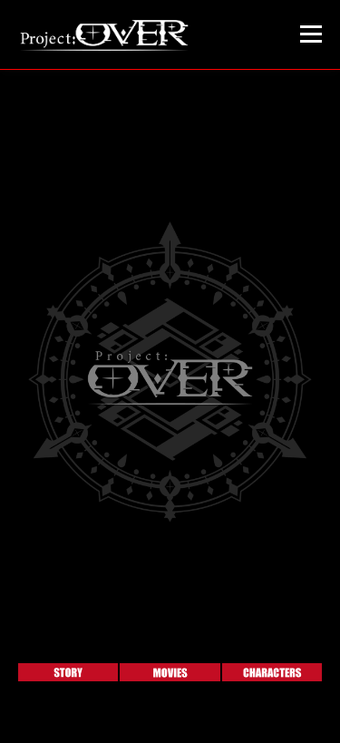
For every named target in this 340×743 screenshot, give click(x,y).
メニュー (310, 34)
